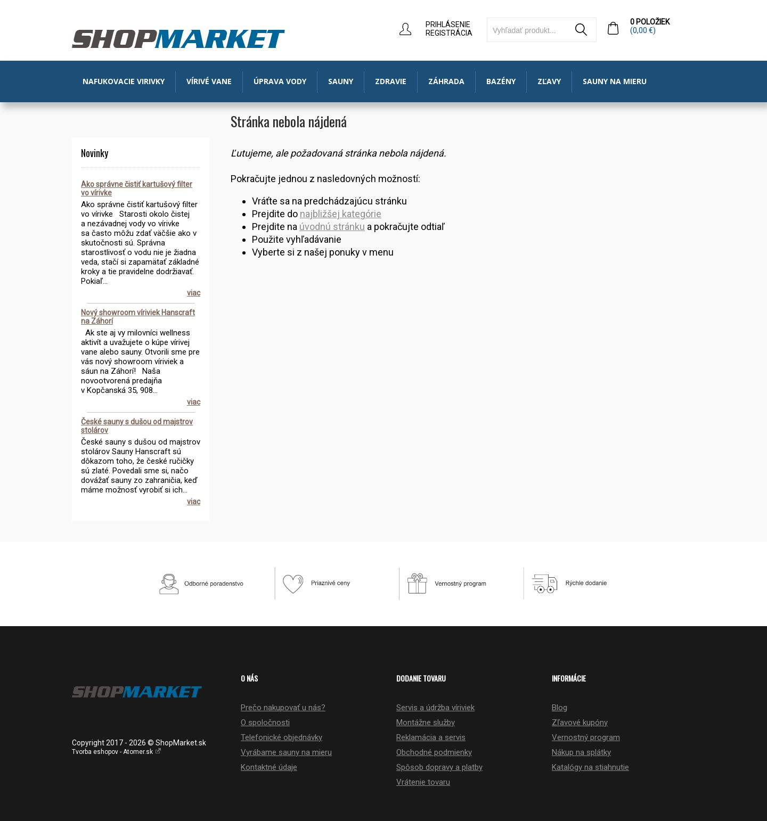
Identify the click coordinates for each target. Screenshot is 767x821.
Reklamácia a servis (431, 737)
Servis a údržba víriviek (435, 707)
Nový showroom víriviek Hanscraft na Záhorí (138, 316)
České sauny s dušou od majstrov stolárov (137, 425)
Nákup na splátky (581, 752)
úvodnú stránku (332, 226)
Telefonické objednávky (281, 737)
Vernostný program (586, 737)
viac (193, 293)
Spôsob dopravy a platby (439, 767)
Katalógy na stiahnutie (590, 767)
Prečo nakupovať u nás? (283, 707)
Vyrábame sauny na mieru (286, 752)
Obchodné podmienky (434, 752)
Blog (559, 707)
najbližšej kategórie (340, 213)
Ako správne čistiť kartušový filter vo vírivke (136, 188)
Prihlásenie (448, 24)
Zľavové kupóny (580, 722)
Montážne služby (425, 722)
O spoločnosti (265, 722)
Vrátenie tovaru (423, 782)
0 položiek (662, 26)
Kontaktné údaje (269, 767)
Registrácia (449, 33)
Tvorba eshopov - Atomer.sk (116, 752)
